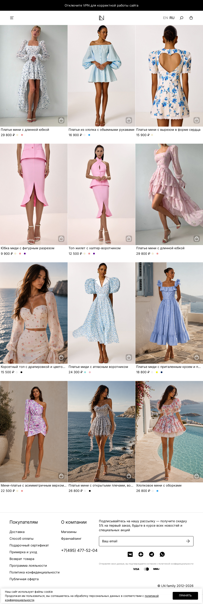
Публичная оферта (24, 579)
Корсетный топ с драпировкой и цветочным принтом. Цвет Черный (21, 372)
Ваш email (109, 541)
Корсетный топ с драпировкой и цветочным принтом (43, 367)
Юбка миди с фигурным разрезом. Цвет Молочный (15, 253)
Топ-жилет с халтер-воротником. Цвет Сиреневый (94, 253)
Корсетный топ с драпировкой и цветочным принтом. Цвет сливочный (16, 372)
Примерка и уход (23, 552)
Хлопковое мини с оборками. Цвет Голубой (157, 491)
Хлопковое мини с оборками (159, 485)
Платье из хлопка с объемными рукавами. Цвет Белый (84, 135)
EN (165, 18)
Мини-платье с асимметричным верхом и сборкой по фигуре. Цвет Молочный (17, 491)
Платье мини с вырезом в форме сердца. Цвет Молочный (152, 135)
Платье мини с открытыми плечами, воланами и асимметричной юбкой (126, 485)
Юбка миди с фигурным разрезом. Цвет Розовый (20, 253)
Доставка (17, 532)
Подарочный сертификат (29, 545)
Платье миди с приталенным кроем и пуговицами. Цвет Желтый (157, 372)
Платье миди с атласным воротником (98, 367)
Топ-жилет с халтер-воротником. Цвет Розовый (89, 253)
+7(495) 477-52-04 (79, 550)
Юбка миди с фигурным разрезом (27, 248)
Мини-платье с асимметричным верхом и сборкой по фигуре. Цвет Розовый (22, 491)
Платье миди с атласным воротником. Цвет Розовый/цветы (90, 372)
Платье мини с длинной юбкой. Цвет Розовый (22, 135)
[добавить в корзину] (61, 120)
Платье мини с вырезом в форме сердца (168, 130)
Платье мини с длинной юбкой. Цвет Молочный (17, 135)
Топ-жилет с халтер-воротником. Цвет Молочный (84, 253)
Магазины (69, 532)
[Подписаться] (188, 541)
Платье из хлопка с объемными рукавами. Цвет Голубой (89, 135)
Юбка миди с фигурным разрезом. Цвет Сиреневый (25, 253)
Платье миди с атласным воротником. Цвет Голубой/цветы (85, 372)
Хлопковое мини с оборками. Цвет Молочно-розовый (152, 491)
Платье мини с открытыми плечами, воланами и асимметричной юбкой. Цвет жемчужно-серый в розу (85, 491)
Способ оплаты (22, 539)
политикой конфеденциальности (175, 563)
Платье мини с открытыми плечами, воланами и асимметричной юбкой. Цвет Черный (90, 491)
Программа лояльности (28, 565)
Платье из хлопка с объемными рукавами (101, 130)
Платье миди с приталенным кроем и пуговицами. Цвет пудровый (152, 372)
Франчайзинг (71, 539)
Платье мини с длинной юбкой (25, 130)
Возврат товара (22, 559)
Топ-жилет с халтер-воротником (95, 248)
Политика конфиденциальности (35, 572)
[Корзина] (191, 17)
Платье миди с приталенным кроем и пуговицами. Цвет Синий (161, 372)
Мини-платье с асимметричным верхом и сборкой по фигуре (49, 485)
